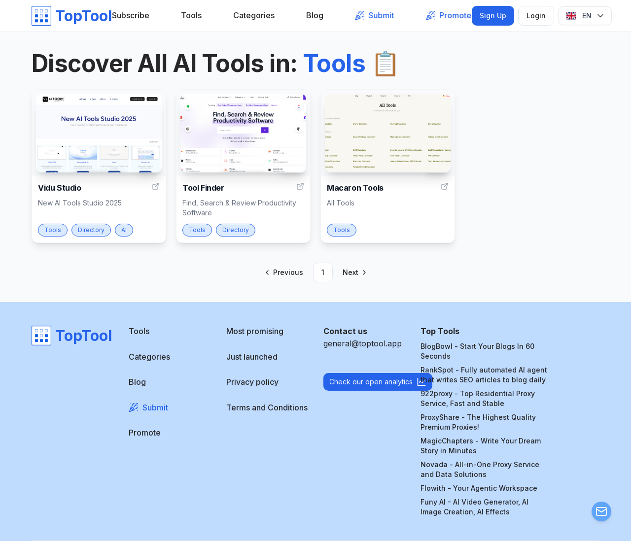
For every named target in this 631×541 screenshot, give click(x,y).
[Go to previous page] (284, 272)
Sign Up (493, 15)
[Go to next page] (354, 272)
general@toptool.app (362, 343)
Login (536, 15)
